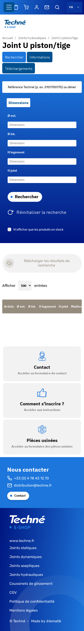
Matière (76, 306)
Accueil (7, 38)
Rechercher (27, 197)
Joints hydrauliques (32, 38)
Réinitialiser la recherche (41, 212)
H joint (12, 171)
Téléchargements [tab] (18, 68)
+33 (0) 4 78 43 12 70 (28, 478)
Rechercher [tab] (14, 56)
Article (9, 306)
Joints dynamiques (25, 557)
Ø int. (11, 134)
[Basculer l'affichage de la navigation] (9, 7)
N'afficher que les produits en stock (38, 229)
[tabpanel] (42, 158)
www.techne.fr (21, 541)
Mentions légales (23, 610)
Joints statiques (23, 548)
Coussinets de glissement (30, 583)
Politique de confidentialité (31, 601)
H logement (16, 152)
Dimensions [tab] (18, 102)
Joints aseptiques (24, 566)
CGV (13, 592)
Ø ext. (12, 116)
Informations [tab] (40, 56)
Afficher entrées (24, 286)
